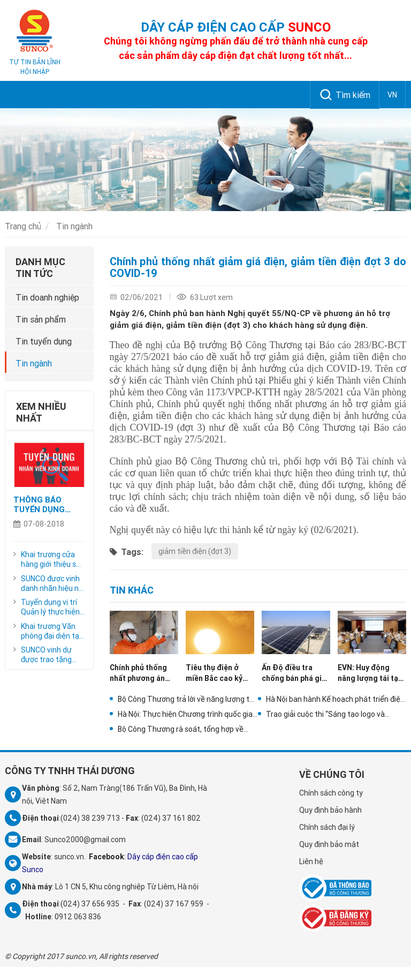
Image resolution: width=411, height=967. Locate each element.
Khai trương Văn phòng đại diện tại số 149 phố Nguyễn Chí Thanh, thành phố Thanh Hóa (53, 631)
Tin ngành (74, 226)
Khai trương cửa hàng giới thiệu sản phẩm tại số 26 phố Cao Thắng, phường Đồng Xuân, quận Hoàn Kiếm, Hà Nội (53, 559)
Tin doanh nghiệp (47, 297)
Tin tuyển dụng (44, 341)
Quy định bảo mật (329, 844)
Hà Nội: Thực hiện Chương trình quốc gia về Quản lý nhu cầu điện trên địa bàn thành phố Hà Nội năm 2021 (185, 714)
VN (392, 95)
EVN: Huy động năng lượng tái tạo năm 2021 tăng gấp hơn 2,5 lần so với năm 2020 (370, 673)
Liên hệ (311, 861)
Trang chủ (23, 226)
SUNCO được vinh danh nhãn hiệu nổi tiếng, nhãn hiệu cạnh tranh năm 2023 (53, 583)
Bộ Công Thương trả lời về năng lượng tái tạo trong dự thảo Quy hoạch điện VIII (186, 699)
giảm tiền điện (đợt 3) (194, 551)
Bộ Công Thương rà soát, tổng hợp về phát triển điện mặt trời (180, 729)
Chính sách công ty (331, 793)
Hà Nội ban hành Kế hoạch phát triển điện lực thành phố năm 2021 (335, 699)
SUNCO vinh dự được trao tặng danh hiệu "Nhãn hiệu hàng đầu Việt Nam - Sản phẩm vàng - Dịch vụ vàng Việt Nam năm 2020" (52, 654)
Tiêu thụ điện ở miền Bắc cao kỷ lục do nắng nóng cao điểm (216, 673)
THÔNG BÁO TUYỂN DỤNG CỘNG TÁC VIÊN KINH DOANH (44, 504)
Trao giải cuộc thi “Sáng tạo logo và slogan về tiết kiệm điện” (325, 714)
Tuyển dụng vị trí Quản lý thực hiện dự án (50, 607)
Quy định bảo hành (330, 810)
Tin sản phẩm (41, 319)
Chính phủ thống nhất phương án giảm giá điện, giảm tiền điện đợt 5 (142, 673)
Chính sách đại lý (327, 827)
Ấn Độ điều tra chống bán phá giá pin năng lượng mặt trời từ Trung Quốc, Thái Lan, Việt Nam (296, 673)
